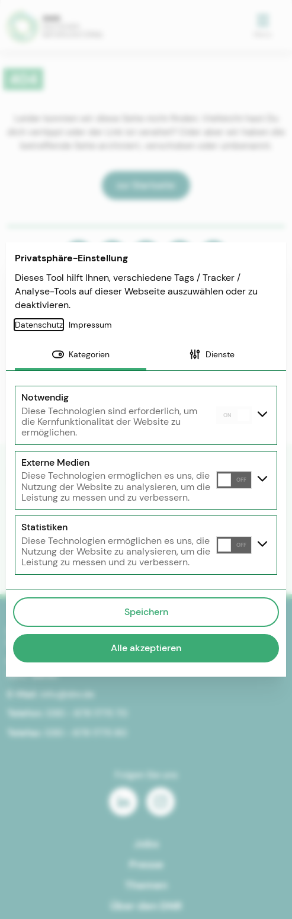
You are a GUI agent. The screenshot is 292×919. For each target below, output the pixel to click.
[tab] (80, 355)
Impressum (90, 324)
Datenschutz (39, 324)
